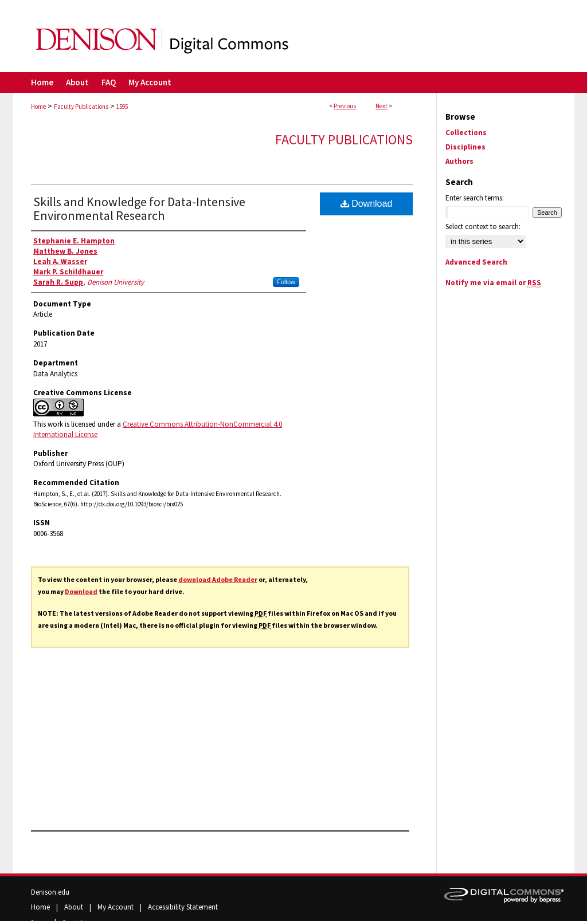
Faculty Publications (81, 107)
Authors (459, 161)
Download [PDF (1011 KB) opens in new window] (367, 203)
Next (381, 106)
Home (38, 107)
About (74, 907)
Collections (466, 132)
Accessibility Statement (183, 907)
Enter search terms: (474, 198)
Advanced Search (476, 262)
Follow (286, 281)
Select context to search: (483, 226)
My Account (116, 907)
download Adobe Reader (217, 579)
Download (81, 591)
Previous (345, 106)
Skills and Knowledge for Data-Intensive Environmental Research (139, 208)
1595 (122, 107)
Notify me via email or (493, 283)
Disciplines (465, 147)
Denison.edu (50, 892)
